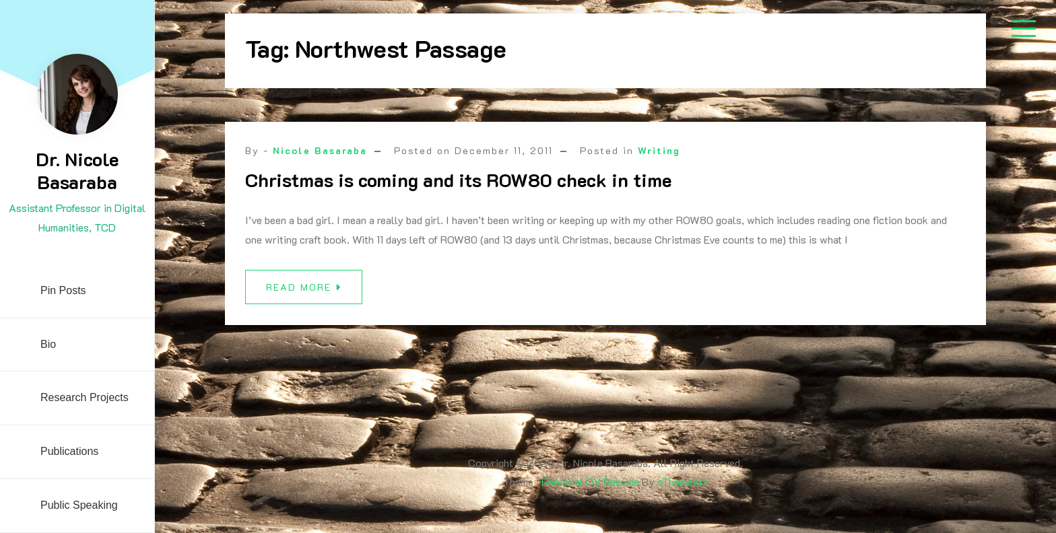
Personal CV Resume (590, 481)
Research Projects (84, 397)
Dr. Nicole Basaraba (77, 170)
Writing (659, 150)
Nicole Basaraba (320, 150)
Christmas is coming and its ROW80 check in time (458, 180)
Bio (48, 344)
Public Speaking (79, 505)
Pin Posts (63, 290)
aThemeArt (682, 481)
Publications (69, 451)
